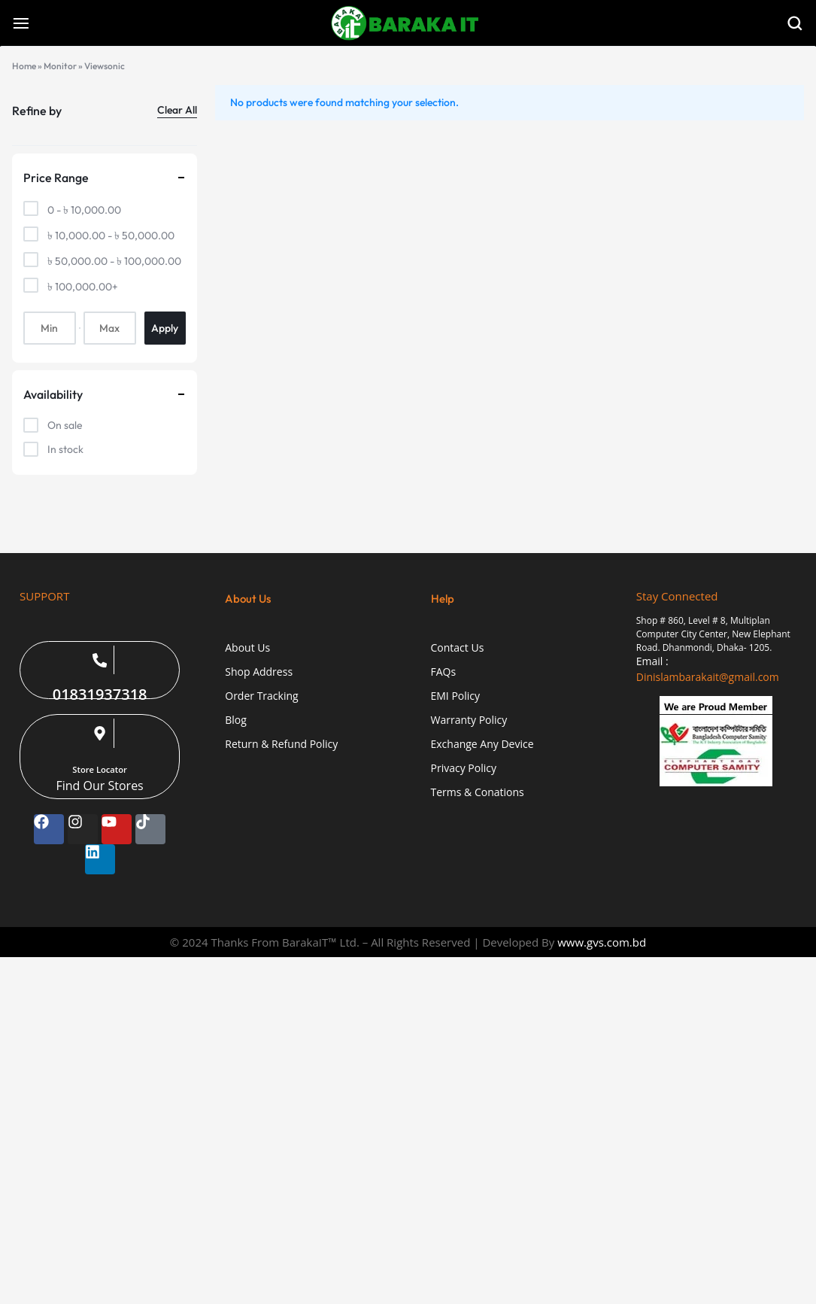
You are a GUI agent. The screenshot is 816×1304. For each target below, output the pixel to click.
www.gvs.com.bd (601, 942)
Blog (236, 720)
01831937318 (100, 694)
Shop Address (259, 672)
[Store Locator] (99, 733)
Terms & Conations (477, 792)
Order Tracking (261, 696)
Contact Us (457, 648)
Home (24, 65)
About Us (247, 648)
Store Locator (99, 769)
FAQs (444, 672)
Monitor (60, 65)
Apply (164, 328)
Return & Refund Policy (281, 744)
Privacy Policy (463, 768)
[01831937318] (99, 660)
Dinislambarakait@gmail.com (707, 677)
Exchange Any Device (482, 744)
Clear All (177, 110)
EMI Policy (456, 696)
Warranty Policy (469, 720)
